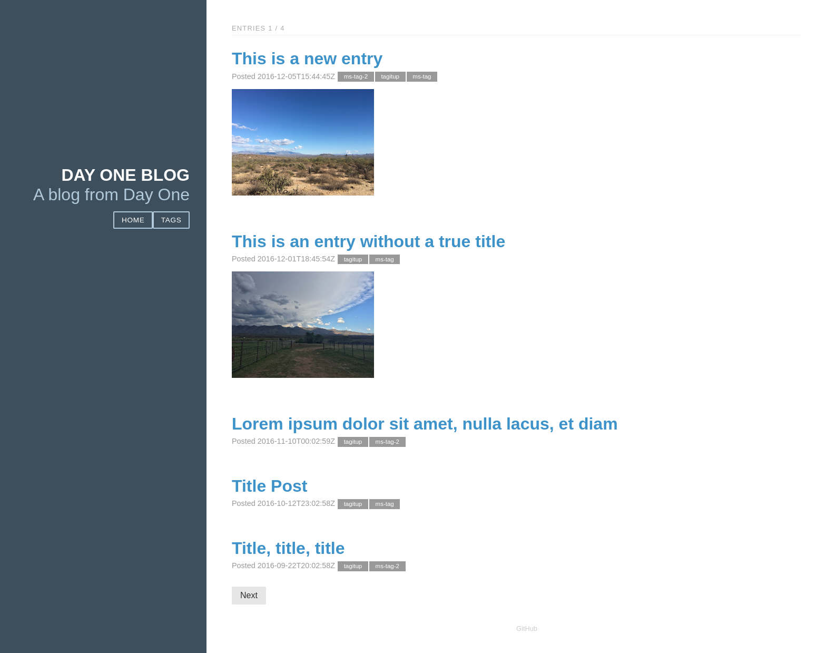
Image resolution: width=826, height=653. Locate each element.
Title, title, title (288, 548)
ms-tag (421, 77)
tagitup (390, 77)
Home (133, 220)
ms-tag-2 (356, 77)
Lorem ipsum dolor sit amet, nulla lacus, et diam (425, 423)
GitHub (526, 628)
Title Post (269, 485)
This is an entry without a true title (368, 241)
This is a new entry (307, 58)
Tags (171, 220)
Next (249, 595)
